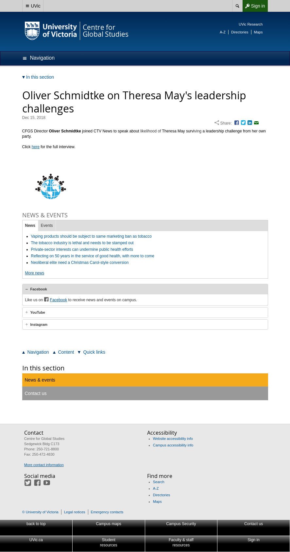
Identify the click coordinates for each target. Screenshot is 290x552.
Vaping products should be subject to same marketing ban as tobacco (91, 236)
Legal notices (74, 512)
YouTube (37, 312)
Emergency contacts (107, 512)
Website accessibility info (173, 439)
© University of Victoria (40, 512)
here (36, 147)
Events (47, 225)
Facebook (38, 289)
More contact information (44, 465)
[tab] (145, 289)
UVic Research (251, 24)
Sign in (253, 6)
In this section (43, 368)
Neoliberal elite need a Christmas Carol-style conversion (80, 262)
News (30, 225)
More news (34, 273)
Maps (258, 32)
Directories (239, 32)
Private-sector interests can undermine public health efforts (82, 249)
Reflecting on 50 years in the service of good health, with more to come (93, 256)
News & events (40, 380)
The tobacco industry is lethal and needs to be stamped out (82, 243)
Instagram (39, 324)
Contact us (36, 393)
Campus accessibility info (173, 445)
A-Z (223, 32)
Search (158, 482)
